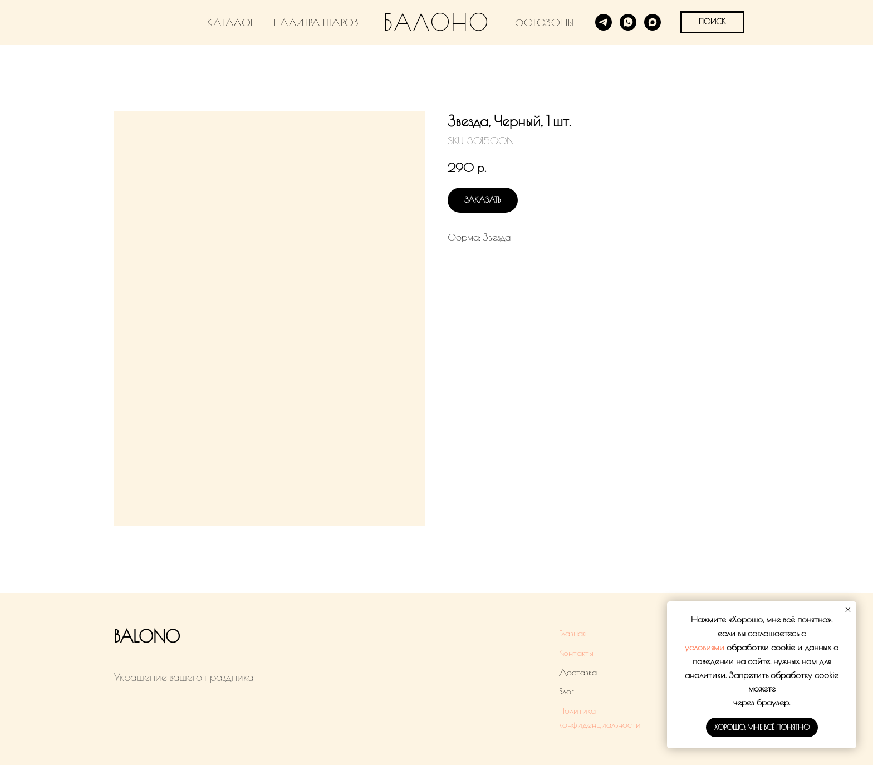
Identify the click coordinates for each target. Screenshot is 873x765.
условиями (704, 647)
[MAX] (652, 22)
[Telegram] (603, 22)
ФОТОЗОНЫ (544, 22)
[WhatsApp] (628, 22)
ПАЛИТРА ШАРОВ (316, 22)
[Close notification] (848, 609)
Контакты (576, 653)
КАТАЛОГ (231, 22)
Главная (572, 633)
